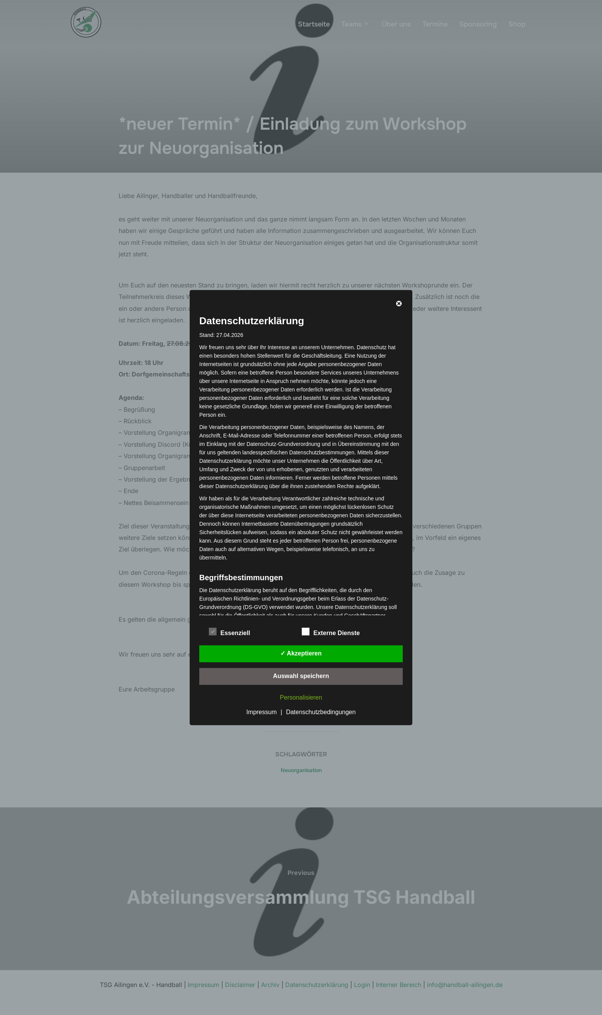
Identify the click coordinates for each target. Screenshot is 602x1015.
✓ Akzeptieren (301, 653)
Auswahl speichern (301, 676)
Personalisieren (301, 697)
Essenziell (229, 631)
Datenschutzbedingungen (321, 712)
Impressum (261, 712)
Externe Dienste (331, 631)
